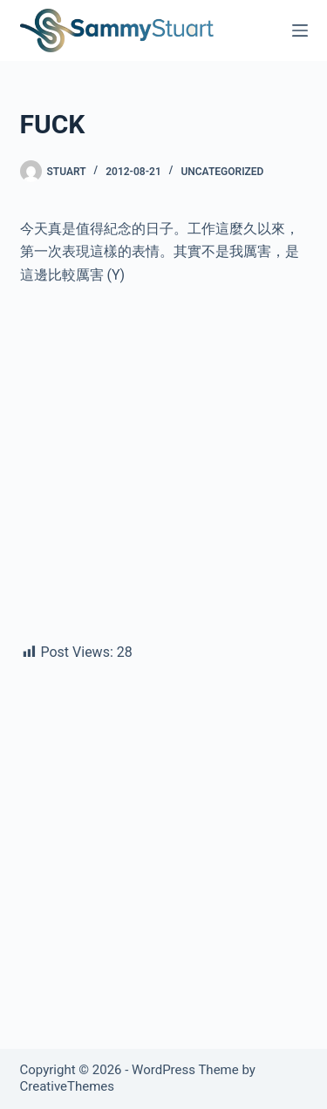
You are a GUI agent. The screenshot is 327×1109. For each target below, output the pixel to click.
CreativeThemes (67, 1086)
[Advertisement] (163, 471)
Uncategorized (222, 172)
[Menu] (300, 30)
